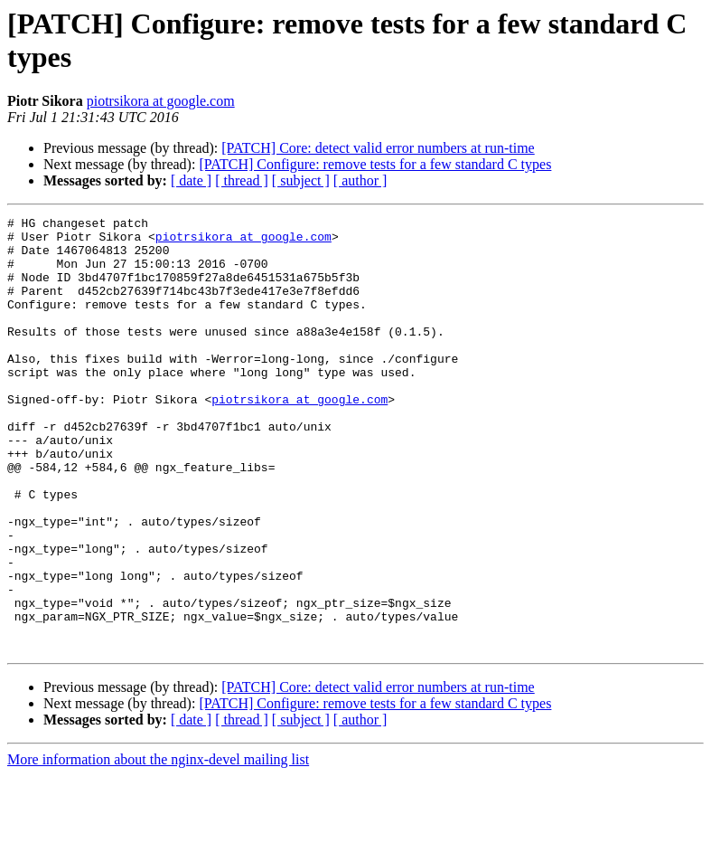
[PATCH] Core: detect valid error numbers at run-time (377, 148)
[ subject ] (301, 180)
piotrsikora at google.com (161, 101)
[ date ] (191, 180)
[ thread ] (241, 180)
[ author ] (360, 180)
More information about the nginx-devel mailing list (158, 846)
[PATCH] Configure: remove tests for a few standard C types (375, 164)
